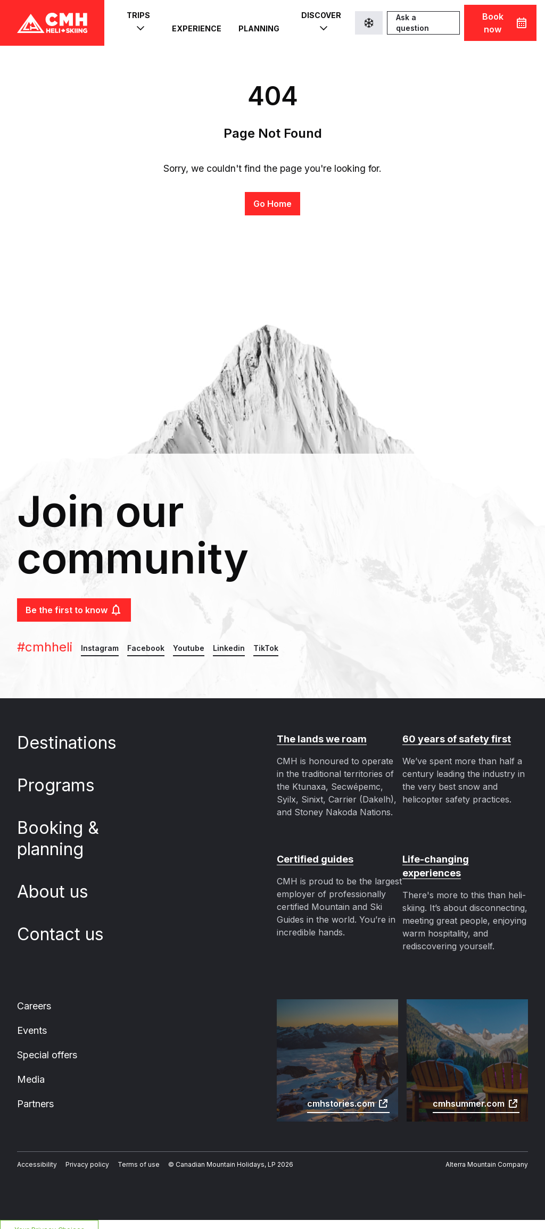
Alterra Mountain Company (490, 1153)
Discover (317, 23)
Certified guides (313, 859)
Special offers (46, 1042)
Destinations (73, 743)
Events (31, 1017)
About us (60, 891)
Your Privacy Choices (46, 1219)
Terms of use (126, 1153)
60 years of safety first (452, 739)
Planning (255, 23)
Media (30, 1067)
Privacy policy (79, 1153)
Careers (34, 992)
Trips (137, 23)
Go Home (272, 203)
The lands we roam (320, 739)
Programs (64, 785)
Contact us (67, 934)
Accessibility (34, 1153)
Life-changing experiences (462, 859)
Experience (195, 23)
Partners (35, 1092)
